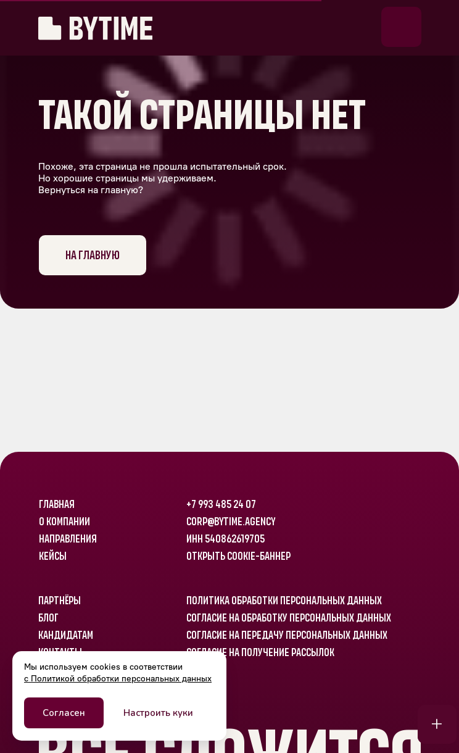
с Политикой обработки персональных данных (118, 678)
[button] (401, 27)
